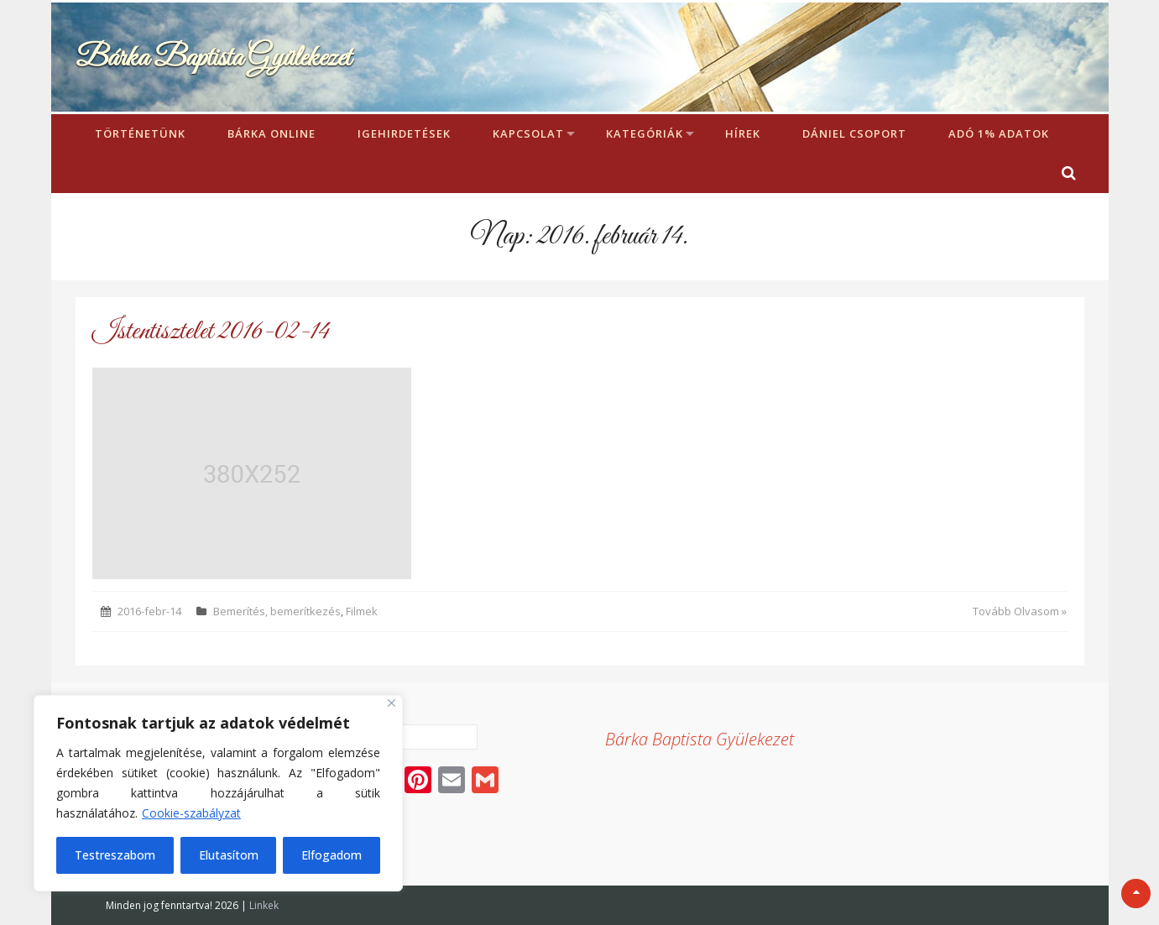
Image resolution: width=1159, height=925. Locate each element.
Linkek (264, 905)
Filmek (362, 611)
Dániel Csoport (854, 133)
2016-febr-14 (149, 611)
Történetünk (140, 133)
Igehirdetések (404, 133)
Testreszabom (115, 855)
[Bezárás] (391, 703)
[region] (218, 793)
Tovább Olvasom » (1020, 611)
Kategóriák (644, 133)
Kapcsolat (528, 133)
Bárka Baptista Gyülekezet (213, 58)
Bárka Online (271, 133)
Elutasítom (228, 855)
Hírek (742, 133)
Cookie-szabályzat (191, 813)
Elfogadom (331, 855)
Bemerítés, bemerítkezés (277, 611)
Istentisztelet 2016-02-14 (211, 332)
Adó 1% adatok (998, 133)
